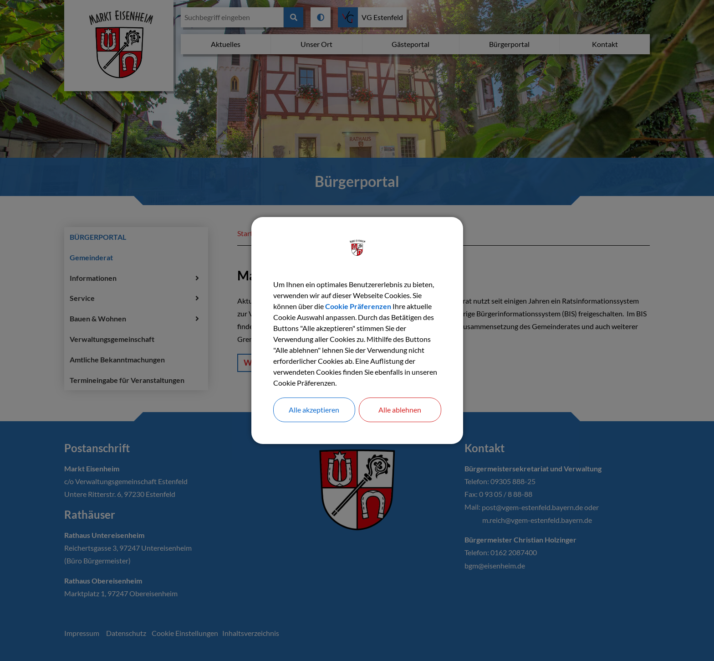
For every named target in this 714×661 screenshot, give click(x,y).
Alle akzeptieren (314, 409)
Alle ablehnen (399, 409)
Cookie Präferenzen (358, 306)
